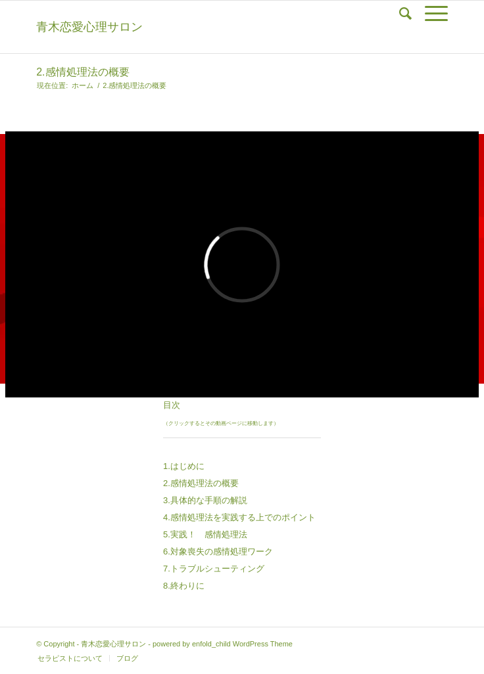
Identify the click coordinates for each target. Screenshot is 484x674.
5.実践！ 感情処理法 (205, 534)
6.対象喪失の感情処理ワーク (218, 551)
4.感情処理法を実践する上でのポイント (239, 517)
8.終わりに (184, 586)
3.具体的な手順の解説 (205, 500)
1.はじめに (184, 466)
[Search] (399, 14)
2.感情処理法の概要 (82, 72)
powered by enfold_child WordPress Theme (223, 644)
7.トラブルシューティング (213, 568)
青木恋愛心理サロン (89, 27)
